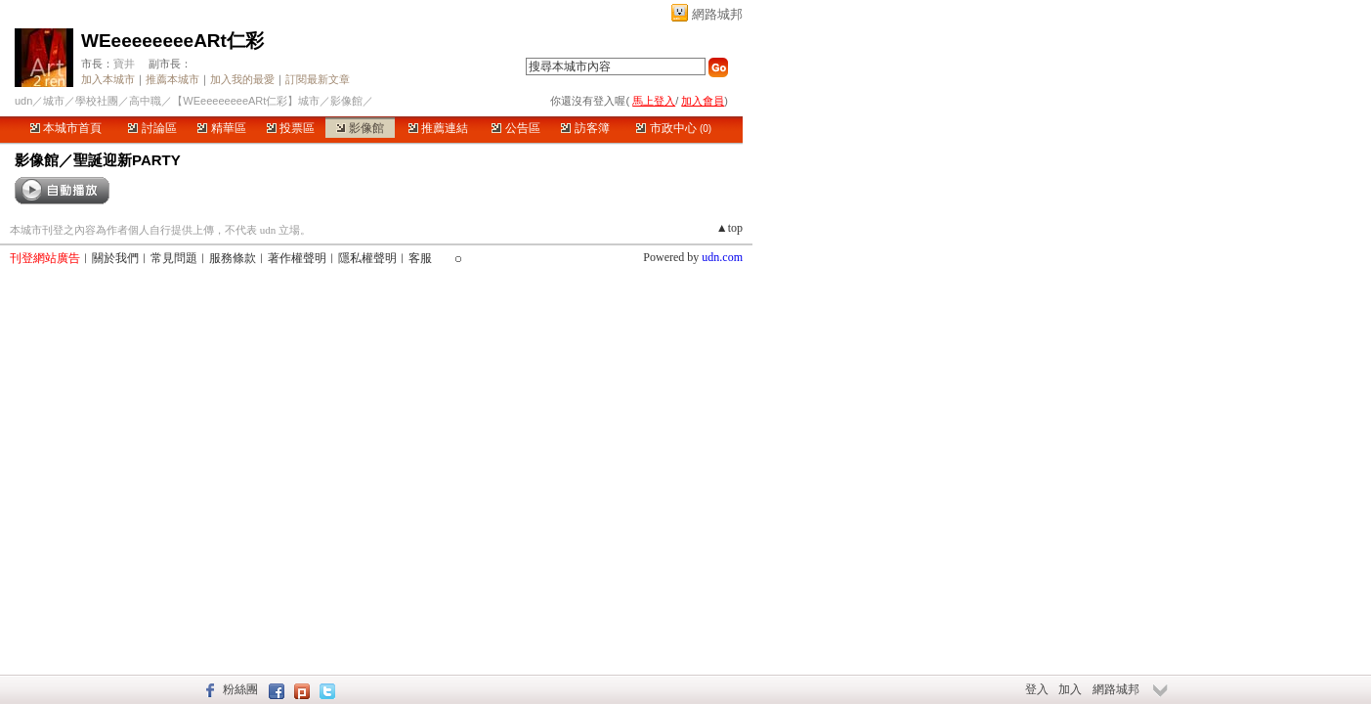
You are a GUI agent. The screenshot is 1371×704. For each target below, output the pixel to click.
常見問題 (173, 258)
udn (23, 101)
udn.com (722, 257)
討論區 (152, 128)
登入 (1037, 689)
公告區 (515, 128)
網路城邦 (717, 14)
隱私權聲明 (367, 258)
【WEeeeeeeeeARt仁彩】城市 (246, 101)
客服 (420, 258)
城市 (53, 101)
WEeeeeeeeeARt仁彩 (172, 40)
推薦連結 (438, 128)
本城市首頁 (66, 128)
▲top (729, 228)
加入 (1070, 689)
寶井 (124, 63)
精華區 (221, 128)
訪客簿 (585, 128)
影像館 (360, 128)
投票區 (291, 128)
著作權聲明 (297, 258)
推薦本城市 (172, 79)
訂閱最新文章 (317, 79)
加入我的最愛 (242, 79)
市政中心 (673, 128)
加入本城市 (108, 79)
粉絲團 (240, 689)
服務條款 (232, 258)
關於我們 (115, 258)
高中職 (145, 101)
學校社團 (96, 101)
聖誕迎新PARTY (127, 160)
